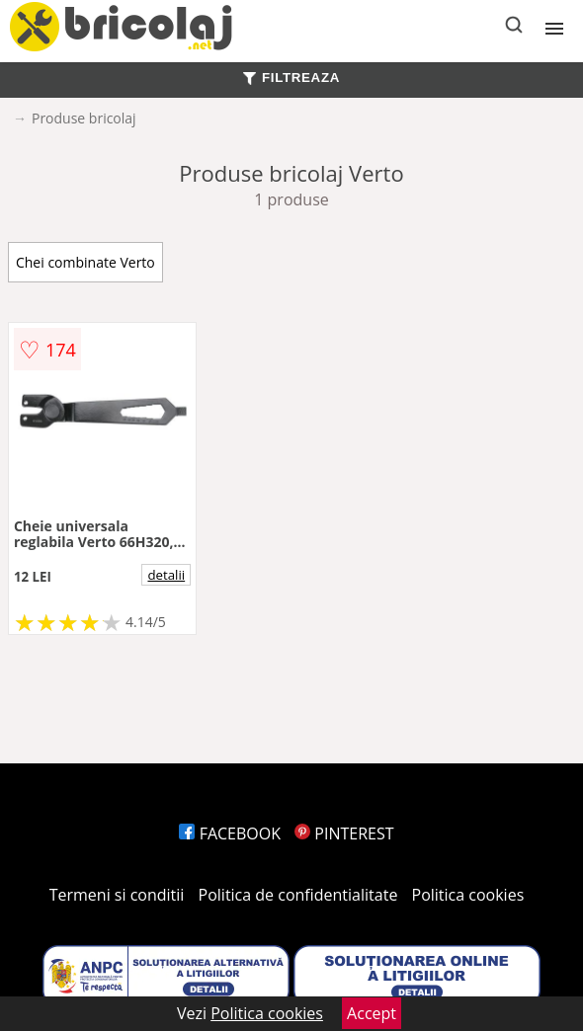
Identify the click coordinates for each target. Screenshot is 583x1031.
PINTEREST (343, 833)
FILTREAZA (291, 77)
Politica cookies (468, 895)
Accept (371, 1013)
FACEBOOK (230, 833)
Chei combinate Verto (85, 262)
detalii (166, 575)
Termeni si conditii (117, 895)
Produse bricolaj (84, 118)
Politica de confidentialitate (298, 895)
